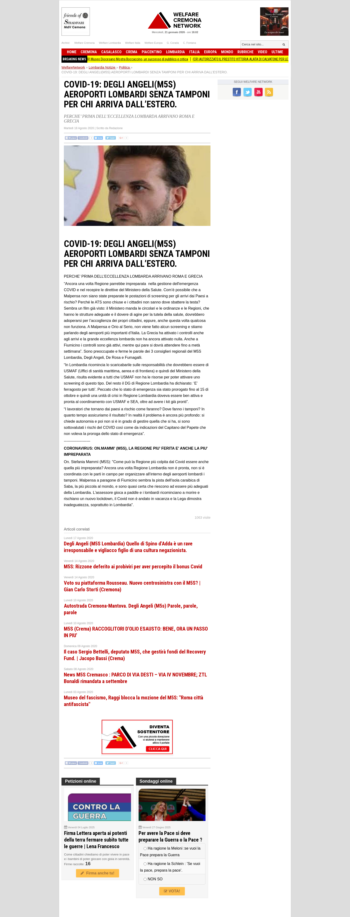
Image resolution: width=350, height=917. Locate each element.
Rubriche (245, 52)
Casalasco (111, 52)
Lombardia (175, 52)
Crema (131, 52)
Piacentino (152, 52)
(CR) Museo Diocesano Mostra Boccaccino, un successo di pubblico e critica (140, 59)
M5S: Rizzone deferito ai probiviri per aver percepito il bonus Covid (133, 567)
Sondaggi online (156, 781)
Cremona (89, 52)
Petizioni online (80, 781)
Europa (210, 52)
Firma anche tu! (97, 873)
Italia (194, 52)
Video (262, 52)
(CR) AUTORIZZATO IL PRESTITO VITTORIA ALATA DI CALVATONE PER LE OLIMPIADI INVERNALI (259, 59)
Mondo (227, 52)
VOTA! (172, 891)
